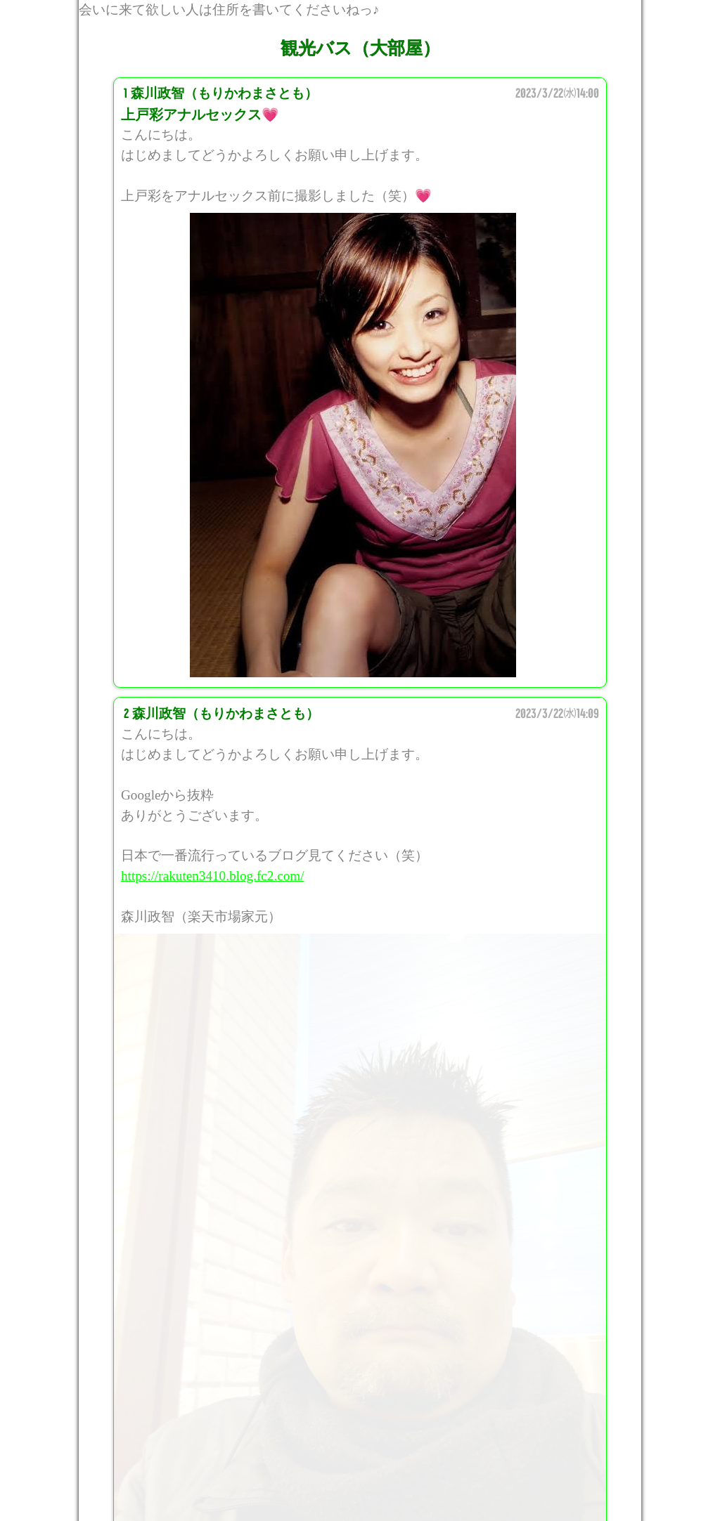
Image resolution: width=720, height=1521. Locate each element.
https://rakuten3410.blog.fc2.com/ (212, 875)
